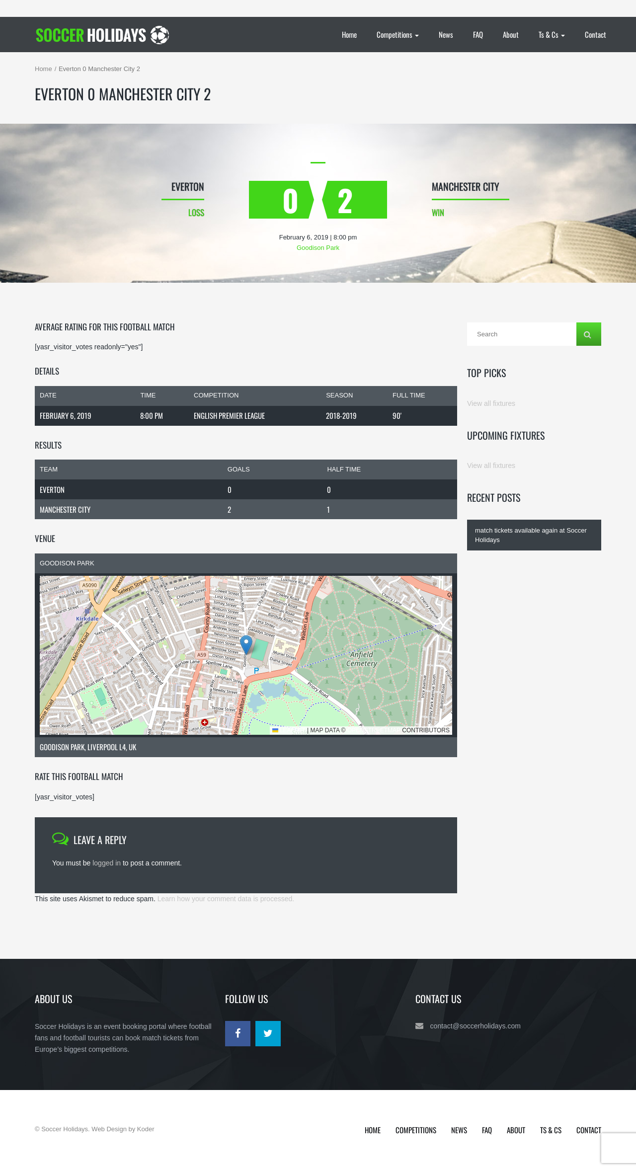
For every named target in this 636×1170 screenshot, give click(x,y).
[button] (246, 645)
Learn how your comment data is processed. (226, 899)
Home (349, 34)
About (511, 34)
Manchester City (65, 509)
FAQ (478, 34)
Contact (595, 34)
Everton (52, 489)
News (446, 34)
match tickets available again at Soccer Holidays (531, 535)
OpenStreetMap (373, 730)
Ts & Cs (552, 34)
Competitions (398, 34)
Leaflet (289, 730)
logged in (106, 863)
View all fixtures (491, 403)
